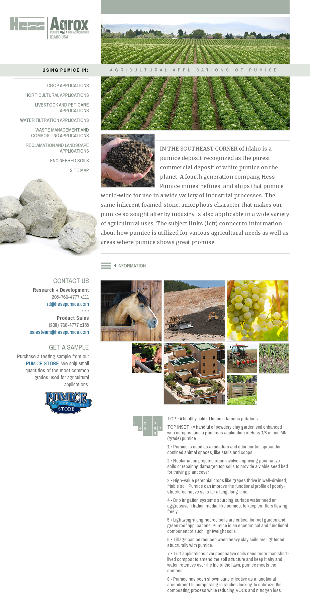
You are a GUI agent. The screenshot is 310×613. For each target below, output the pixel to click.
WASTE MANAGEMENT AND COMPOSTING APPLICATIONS (60, 132)
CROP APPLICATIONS (68, 85)
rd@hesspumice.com (68, 304)
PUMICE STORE (42, 363)
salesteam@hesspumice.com (59, 332)
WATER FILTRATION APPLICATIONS (54, 120)
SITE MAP (79, 170)
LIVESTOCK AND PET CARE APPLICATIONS (62, 107)
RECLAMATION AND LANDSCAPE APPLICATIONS (57, 148)
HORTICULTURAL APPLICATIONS (57, 95)
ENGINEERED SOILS (69, 160)
